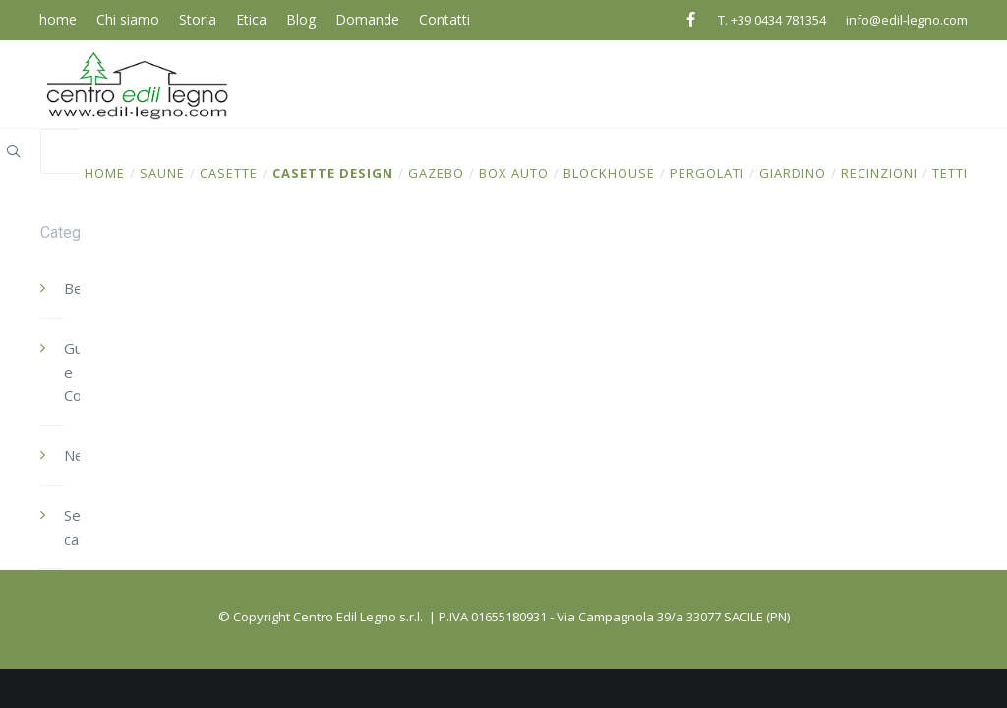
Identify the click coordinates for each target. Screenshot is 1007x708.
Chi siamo (127, 19)
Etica (251, 19)
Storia (197, 19)
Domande (367, 19)
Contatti (444, 19)
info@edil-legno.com (907, 20)
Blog (301, 19)
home (58, 19)
